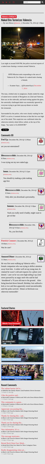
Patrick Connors (8, 241)
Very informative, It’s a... (10, 430)
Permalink (5, 142)
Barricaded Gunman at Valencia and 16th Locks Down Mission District (23, 397)
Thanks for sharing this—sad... (13, 416)
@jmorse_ (17, 23)
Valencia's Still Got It (9, 16)
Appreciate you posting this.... (12, 409)
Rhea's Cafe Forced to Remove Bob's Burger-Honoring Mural (20, 411)
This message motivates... (11, 436)
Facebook (9, 2)
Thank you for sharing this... (12, 423)
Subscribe (2, 2)
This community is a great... (11, 402)
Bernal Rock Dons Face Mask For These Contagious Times (19, 445)
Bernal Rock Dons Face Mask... (13, 443)
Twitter (6, 2)
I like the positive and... (10, 395)
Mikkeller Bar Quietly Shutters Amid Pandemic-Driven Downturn (21, 390)
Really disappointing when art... (13, 450)
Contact (12, 2)
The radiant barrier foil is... (11, 388)
